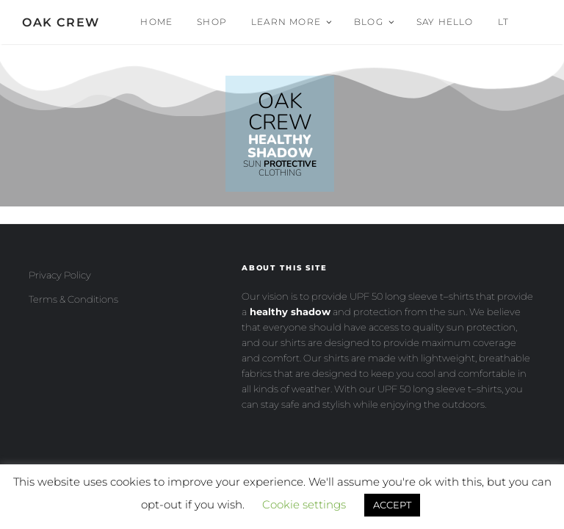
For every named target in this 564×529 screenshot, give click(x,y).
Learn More (292, 21)
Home (156, 21)
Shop (212, 21)
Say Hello (445, 21)
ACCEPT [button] (392, 505)
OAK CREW (61, 22)
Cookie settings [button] (304, 504)
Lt (503, 21)
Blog (375, 21)
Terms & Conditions (73, 299)
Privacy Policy (60, 275)
